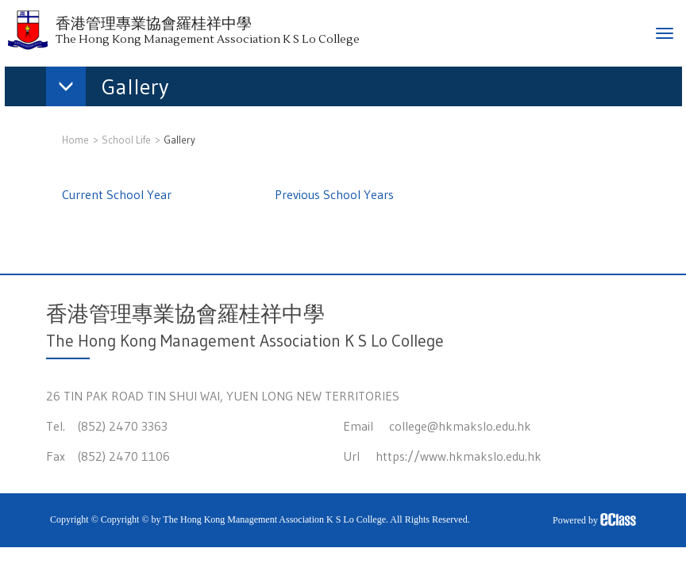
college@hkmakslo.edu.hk (460, 426)
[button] (115, 90)
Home (75, 139)
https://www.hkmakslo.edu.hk (458, 456)
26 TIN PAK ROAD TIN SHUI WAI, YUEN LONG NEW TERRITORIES (222, 396)
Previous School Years (334, 194)
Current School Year (117, 194)
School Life (126, 139)
